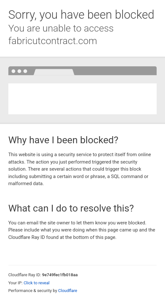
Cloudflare (67, 290)
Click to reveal (36, 282)
